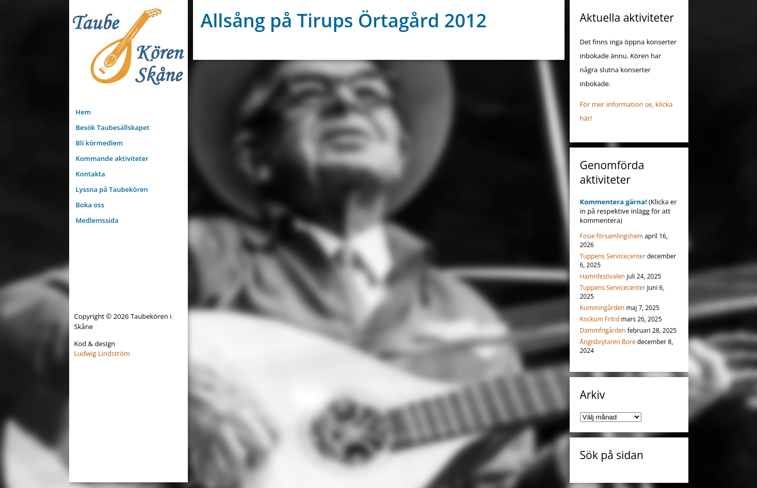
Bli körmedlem (99, 143)
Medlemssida (97, 220)
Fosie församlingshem (611, 236)
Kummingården (602, 307)
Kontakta (90, 173)
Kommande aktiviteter (112, 158)
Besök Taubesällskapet (113, 127)
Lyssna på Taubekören (112, 189)
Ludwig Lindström (102, 353)
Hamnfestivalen (602, 276)
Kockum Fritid (600, 319)
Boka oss (90, 204)
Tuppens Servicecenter (613, 256)
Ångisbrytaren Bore (608, 341)
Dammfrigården (603, 330)
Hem (83, 112)
